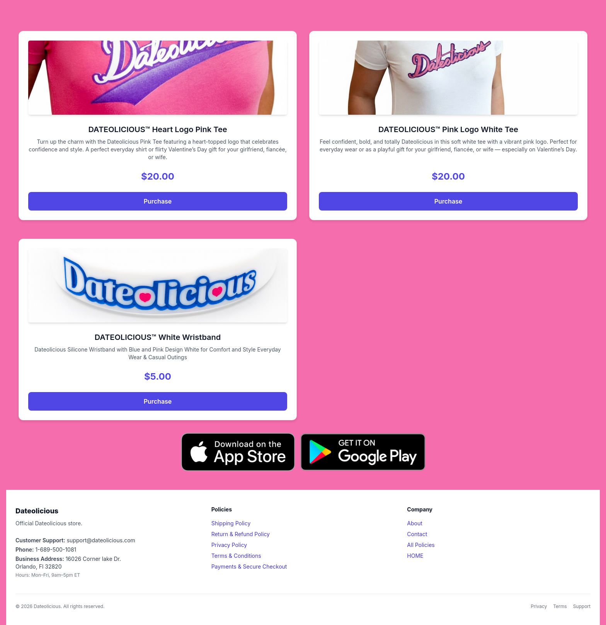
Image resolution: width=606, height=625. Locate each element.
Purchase (158, 201)
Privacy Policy (229, 545)
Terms (560, 606)
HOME (415, 555)
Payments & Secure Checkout (249, 566)
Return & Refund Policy (240, 534)
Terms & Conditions (236, 555)
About (414, 523)
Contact (417, 534)
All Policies (420, 545)
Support (582, 606)
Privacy (539, 606)
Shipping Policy (231, 523)
